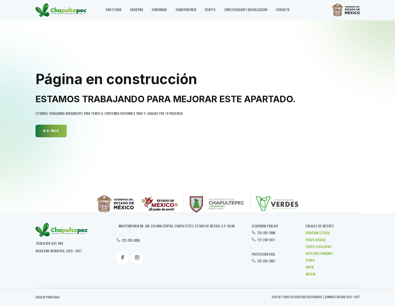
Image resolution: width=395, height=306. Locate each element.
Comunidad (159, 10)
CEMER (310, 260)
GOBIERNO (136, 10)
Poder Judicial (316, 240)
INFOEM (310, 274)
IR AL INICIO (51, 131)
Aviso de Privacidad (47, 297)
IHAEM (310, 267)
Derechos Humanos (319, 253)
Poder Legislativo (318, 247)
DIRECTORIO (113, 10)
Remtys (210, 10)
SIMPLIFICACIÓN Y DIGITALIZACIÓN (245, 10)
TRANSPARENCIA (185, 10)
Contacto (282, 10)
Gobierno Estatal (318, 233)
